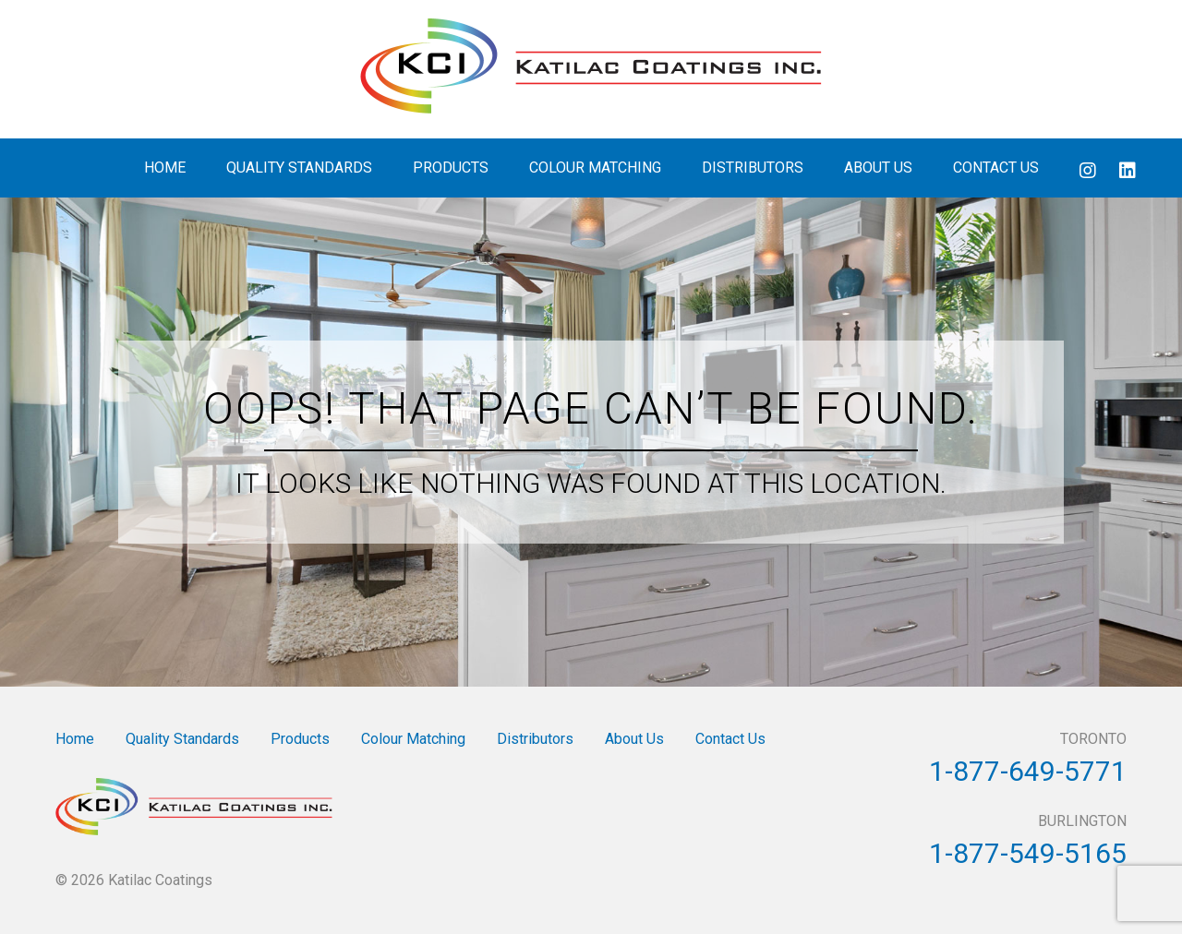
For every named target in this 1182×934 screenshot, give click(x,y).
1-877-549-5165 (1028, 853)
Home (165, 167)
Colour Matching (595, 167)
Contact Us (996, 167)
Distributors (752, 167)
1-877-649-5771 (1028, 771)
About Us (878, 167)
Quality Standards (299, 167)
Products (450, 167)
